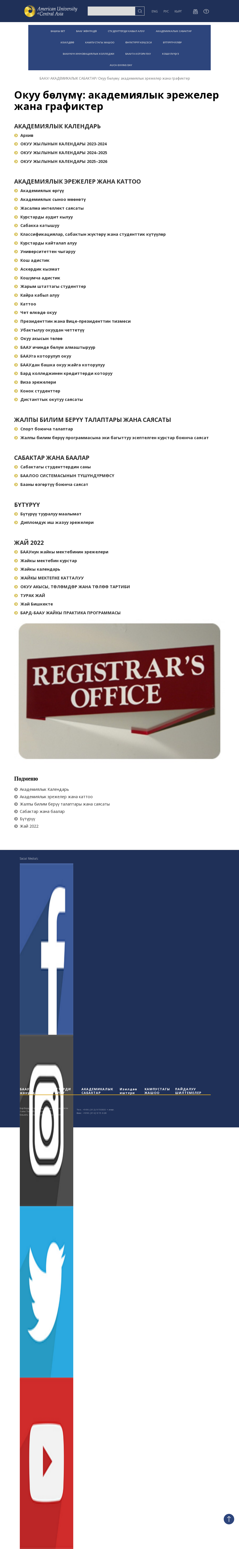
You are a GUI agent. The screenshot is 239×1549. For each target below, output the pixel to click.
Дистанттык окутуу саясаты (48, 399)
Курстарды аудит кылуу (43, 217)
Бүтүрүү (27, 505)
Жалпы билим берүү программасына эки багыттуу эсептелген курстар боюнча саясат (111, 437)
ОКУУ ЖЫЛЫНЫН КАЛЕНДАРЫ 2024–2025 (60, 152)
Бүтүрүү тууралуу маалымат (47, 514)
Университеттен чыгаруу (44, 251)
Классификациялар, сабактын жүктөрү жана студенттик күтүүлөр (90, 234)
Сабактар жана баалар (51, 458)
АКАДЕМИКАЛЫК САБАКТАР (173, 31)
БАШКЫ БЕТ (58, 31)
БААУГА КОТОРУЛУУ (138, 54)
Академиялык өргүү (39, 190)
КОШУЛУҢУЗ (170, 54)
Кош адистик (31, 260)
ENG (155, 11)
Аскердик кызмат (37, 269)
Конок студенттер (37, 391)
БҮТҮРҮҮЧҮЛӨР (172, 42)
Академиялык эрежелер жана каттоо (77, 181)
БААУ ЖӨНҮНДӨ (86, 31)
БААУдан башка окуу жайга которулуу (59, 364)
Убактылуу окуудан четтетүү (49, 330)
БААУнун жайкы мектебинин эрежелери (61, 551)
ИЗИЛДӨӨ (67, 42)
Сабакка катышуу (36, 225)
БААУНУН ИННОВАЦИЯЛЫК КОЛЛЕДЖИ (88, 54)
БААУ (44, 78)
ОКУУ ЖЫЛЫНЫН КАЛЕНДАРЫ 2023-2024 (60, 143)
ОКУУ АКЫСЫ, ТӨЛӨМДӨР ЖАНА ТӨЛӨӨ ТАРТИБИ (72, 586)
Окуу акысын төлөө (38, 338)
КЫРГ (178, 11)
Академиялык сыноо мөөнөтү (50, 199)
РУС (166, 11)
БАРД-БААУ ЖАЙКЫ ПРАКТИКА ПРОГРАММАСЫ (67, 612)
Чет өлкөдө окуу (35, 312)
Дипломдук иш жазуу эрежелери (54, 522)
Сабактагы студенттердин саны (52, 466)
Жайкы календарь (37, 569)
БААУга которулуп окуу (42, 356)
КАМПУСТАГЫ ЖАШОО (99, 42)
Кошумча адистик (37, 278)
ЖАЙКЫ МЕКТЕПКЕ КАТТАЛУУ (49, 578)
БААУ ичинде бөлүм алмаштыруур (54, 347)
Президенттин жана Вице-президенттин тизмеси (72, 321)
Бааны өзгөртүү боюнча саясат (51, 484)
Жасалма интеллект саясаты (49, 208)
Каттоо (25, 304)
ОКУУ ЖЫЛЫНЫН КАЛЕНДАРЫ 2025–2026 (60, 161)
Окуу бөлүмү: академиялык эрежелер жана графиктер (144, 78)
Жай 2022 (29, 543)
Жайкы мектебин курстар (45, 560)
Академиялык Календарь (57, 126)
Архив (23, 135)
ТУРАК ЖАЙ (29, 595)
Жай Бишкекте (33, 604)
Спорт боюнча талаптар (43, 429)
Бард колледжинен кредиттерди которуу (63, 373)
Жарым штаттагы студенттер (50, 286)
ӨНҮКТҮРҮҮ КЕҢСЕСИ (138, 42)
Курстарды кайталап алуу (45, 243)
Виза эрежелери (35, 382)
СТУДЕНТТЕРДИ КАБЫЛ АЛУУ (126, 31)
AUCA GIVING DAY (121, 65)
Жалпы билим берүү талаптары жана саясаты (92, 420)
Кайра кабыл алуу (36, 295)
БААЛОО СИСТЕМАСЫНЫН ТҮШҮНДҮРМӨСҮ (64, 475)
